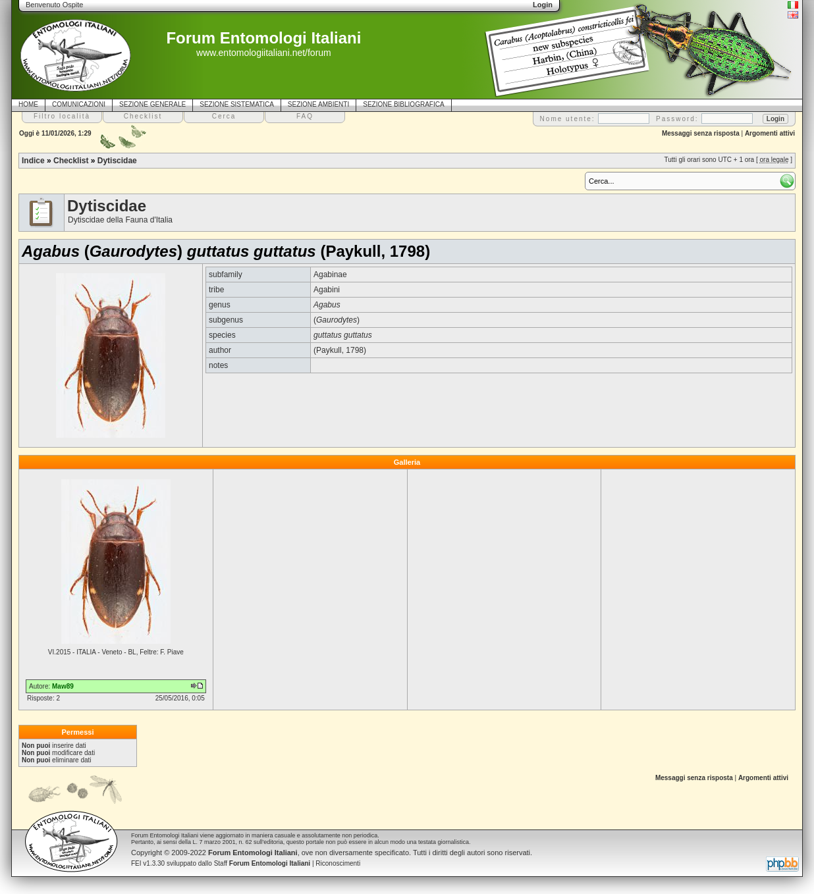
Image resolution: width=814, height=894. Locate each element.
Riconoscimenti (337, 863)
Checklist (70, 160)
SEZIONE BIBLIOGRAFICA (403, 104)
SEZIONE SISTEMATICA (237, 104)
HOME (28, 104)
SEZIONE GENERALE (152, 104)
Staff (262, 863)
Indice (33, 160)
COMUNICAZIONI (78, 104)
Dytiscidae (117, 160)
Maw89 (63, 686)
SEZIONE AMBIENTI (318, 104)
